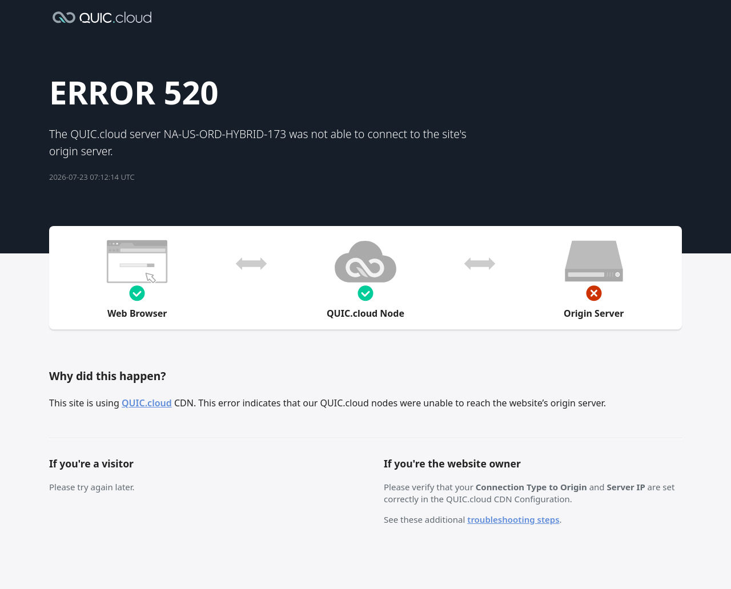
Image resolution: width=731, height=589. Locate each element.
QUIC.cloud (147, 403)
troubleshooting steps (513, 519)
